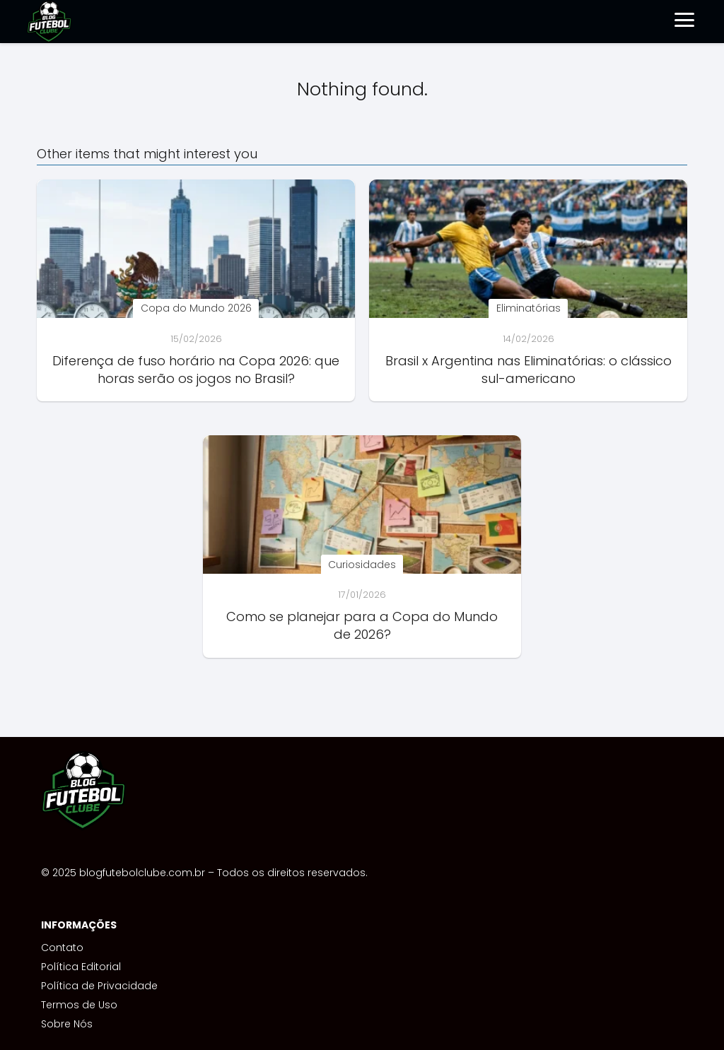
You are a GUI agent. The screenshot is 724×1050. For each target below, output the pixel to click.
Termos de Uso (79, 1005)
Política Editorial (81, 967)
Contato (62, 947)
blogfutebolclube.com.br (142, 873)
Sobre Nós (67, 1024)
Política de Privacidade (99, 986)
